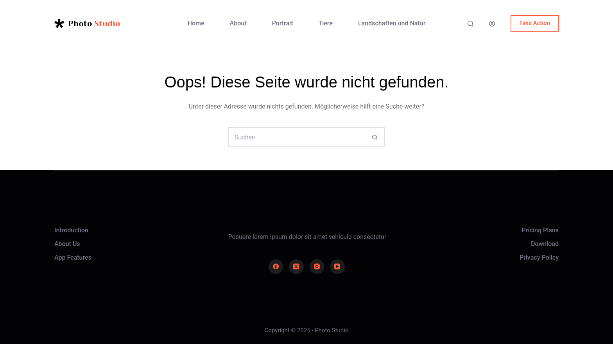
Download (545, 244)
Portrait (282, 23)
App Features (72, 257)
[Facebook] (276, 266)
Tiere (325, 23)
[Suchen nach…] (296, 137)
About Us (67, 244)
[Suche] (470, 24)
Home (196, 23)
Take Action (534, 23)
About (238, 23)
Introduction (71, 230)
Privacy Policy (539, 257)
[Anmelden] (492, 24)
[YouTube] (337, 266)
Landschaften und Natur (391, 23)
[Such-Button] (375, 137)
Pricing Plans (540, 230)
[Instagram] (317, 266)
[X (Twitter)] (296, 266)
